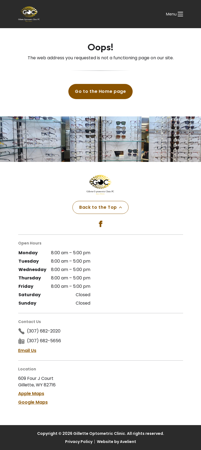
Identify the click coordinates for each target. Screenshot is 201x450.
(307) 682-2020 (43, 331)
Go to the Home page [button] (100, 91)
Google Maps (33, 402)
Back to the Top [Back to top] (100, 207)
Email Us (27, 350)
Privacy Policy (78, 441)
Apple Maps (31, 393)
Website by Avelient (116, 441)
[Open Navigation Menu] (174, 14)
